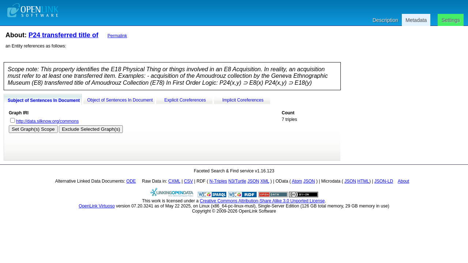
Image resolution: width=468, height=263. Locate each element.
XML (264, 181)
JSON (253, 181)
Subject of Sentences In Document (44, 100)
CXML (174, 181)
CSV (188, 181)
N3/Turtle (237, 181)
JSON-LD (383, 181)
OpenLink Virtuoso (97, 206)
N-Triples (218, 181)
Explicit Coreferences (185, 100)
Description (385, 20)
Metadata (416, 20)
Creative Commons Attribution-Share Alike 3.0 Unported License (262, 200)
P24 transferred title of (63, 35)
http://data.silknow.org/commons (47, 121)
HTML (363, 181)
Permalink (117, 35)
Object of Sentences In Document (119, 100)
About (403, 181)
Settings (450, 20)
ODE (131, 181)
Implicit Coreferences (243, 100)
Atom (297, 181)
